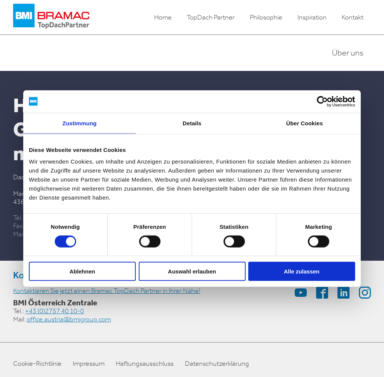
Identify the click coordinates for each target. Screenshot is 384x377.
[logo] (51, 17)
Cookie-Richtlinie (37, 363)
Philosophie (266, 17)
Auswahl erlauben (192, 271)
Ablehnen (82, 271)
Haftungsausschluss (145, 363)
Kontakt (352, 17)
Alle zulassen (302, 271)
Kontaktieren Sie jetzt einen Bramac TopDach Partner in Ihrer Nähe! (106, 291)
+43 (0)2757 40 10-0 (54, 311)
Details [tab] (192, 123)
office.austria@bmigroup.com (69, 319)
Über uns (347, 53)
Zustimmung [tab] (80, 123)
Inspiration (312, 17)
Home (163, 17)
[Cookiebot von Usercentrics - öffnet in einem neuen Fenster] (322, 101)
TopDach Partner (211, 17)
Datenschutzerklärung (217, 363)
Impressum (89, 363)
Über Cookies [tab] (304, 123)
